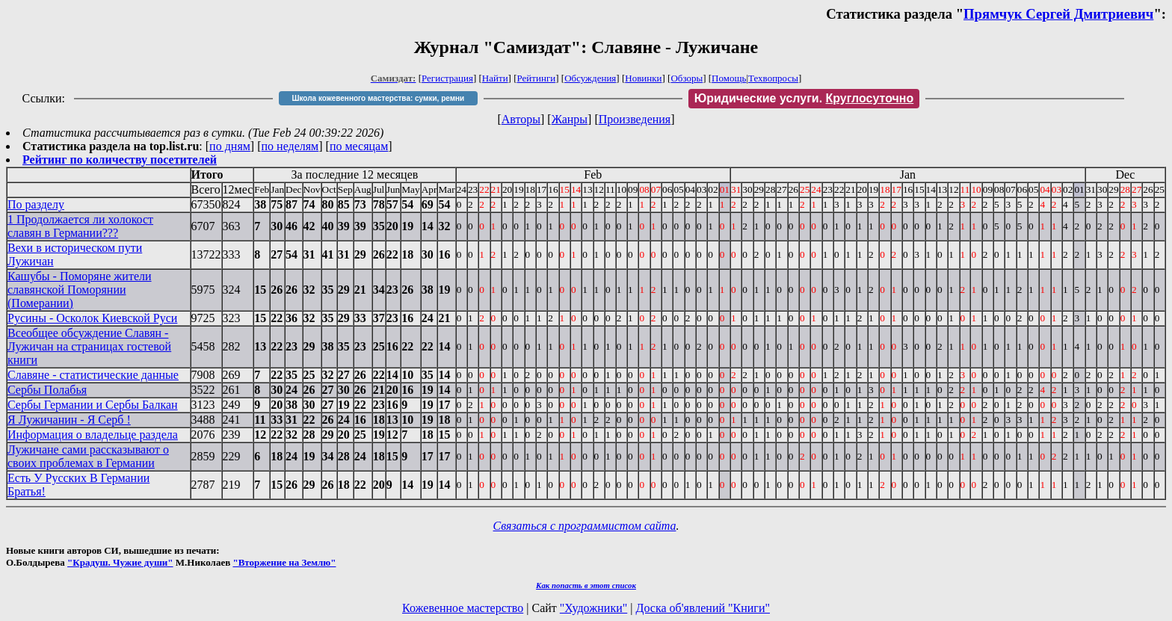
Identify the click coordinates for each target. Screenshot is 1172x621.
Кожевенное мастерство (462, 608)
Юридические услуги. (804, 98)
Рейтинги (536, 78)
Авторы (521, 119)
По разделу (35, 204)
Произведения (635, 119)
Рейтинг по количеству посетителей (119, 159)
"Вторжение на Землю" (284, 562)
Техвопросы (773, 78)
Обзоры (686, 78)
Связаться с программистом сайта (584, 525)
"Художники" (593, 608)
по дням (229, 146)
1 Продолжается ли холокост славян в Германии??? (80, 226)
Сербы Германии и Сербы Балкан (92, 404)
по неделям (290, 146)
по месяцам (359, 146)
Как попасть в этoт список (586, 585)
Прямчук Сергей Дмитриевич (1058, 14)
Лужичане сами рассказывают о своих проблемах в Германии (88, 456)
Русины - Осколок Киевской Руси (92, 318)
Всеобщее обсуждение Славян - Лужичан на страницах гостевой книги (89, 346)
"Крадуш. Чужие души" (120, 562)
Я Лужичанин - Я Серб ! (69, 419)
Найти (495, 78)
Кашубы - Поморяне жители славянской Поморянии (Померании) (79, 289)
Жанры (569, 119)
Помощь (729, 78)
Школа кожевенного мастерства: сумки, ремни (378, 98)
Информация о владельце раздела (92, 434)
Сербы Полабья (47, 389)
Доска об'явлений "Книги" (702, 608)
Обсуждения (590, 78)
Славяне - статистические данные (93, 374)
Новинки (643, 78)
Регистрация (447, 78)
